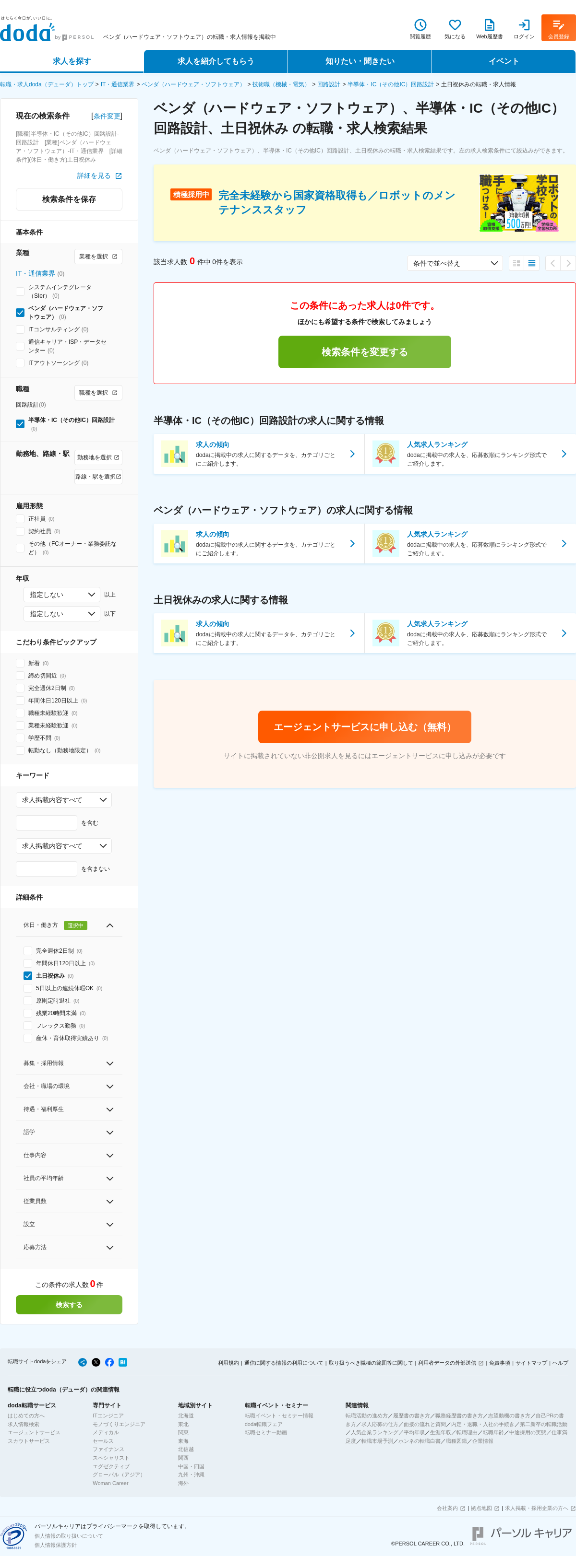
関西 (183, 1458)
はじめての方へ (26, 1415)
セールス (103, 1441)
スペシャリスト (111, 1458)
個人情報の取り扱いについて (69, 1536)
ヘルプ (560, 1363)
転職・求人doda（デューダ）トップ (47, 84)
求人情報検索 (23, 1424)
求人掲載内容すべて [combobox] (52, 800)
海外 (183, 1483)
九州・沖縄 (191, 1474)
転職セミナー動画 (266, 1432)
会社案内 (447, 1508)
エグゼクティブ (111, 1466)
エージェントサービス (34, 1432)
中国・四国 (191, 1466)
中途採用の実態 (527, 1432)
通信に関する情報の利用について (284, 1363)
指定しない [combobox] (46, 594)
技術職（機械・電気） (281, 84)
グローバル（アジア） (119, 1474)
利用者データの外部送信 (447, 1363)
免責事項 (499, 1363)
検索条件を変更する (365, 352)
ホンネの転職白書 (419, 1441)
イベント (504, 61)
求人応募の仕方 (379, 1424)
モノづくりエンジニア (119, 1424)
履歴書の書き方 (411, 1415)
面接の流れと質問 (425, 1424)
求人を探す (72, 61)
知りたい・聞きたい (360, 61)
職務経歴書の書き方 (459, 1415)
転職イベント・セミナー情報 (279, 1415)
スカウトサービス (29, 1441)
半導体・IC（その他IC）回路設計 (391, 84)
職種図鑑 (456, 1441)
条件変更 (107, 116)
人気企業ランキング (374, 1432)
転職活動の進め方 (367, 1415)
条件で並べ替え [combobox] (436, 263)
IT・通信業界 (118, 84)
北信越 (186, 1449)
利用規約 (228, 1363)
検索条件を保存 (69, 199)
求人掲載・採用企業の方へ (536, 1508)
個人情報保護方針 (56, 1545)
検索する (69, 1305)
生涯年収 (440, 1432)
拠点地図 (481, 1508)
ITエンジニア (108, 1415)
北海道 (186, 1415)
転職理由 (467, 1432)
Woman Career (110, 1483)
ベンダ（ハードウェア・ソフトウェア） (193, 84)
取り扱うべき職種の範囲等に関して (371, 1363)
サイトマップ (531, 1363)
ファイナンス (108, 1449)
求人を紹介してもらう (216, 61)
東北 (183, 1424)
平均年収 (414, 1432)
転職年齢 (493, 1432)
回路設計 (328, 84)
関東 (183, 1432)
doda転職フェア (264, 1424)
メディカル (106, 1432)
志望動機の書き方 (509, 1415)
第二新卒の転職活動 (543, 1424)
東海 (183, 1441)
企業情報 (482, 1441)
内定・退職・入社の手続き (483, 1424)
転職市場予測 (377, 1441)
